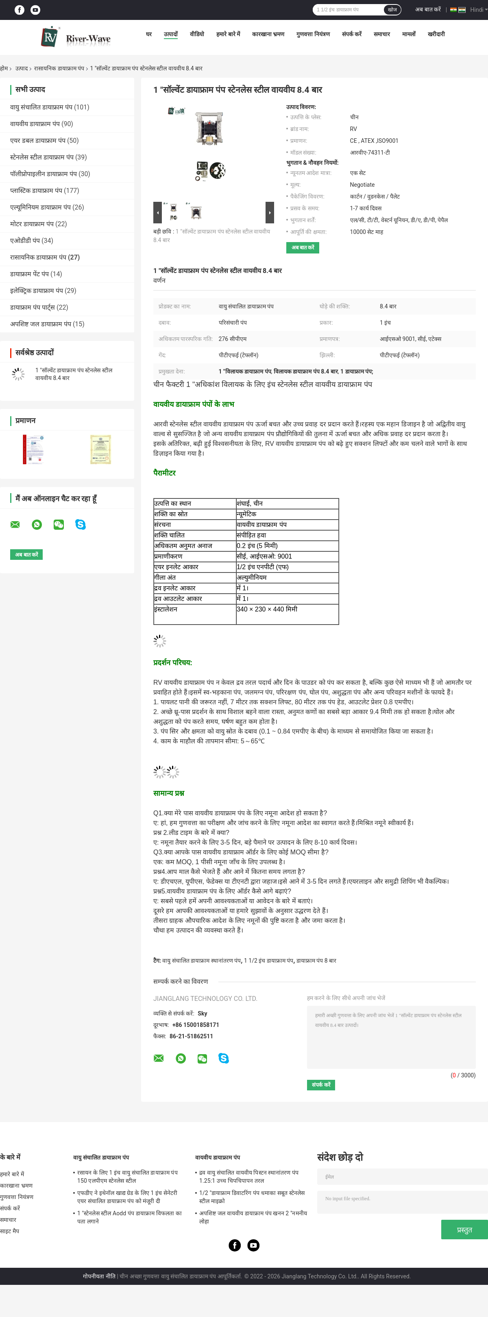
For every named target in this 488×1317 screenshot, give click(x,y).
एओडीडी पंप (25, 241)
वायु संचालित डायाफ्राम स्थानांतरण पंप (201, 960)
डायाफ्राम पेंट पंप (29, 274)
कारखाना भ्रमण (268, 34)
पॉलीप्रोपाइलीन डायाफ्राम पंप (43, 174)
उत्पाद (21, 68)
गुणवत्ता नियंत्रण (312, 34)
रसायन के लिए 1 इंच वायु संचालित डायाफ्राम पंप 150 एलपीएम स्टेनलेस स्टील (127, 1176)
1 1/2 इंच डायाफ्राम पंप (268, 960)
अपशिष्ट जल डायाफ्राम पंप (40, 324)
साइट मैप (9, 1231)
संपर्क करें (352, 34)
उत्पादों (171, 34)
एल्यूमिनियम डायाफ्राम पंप (40, 207)
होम (4, 68)
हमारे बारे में (228, 34)
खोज (392, 10)
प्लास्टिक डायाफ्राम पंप (36, 190)
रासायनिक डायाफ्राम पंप (59, 68)
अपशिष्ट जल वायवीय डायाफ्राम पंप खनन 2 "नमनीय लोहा (253, 1217)
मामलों (409, 34)
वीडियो (197, 34)
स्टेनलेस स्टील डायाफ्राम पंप (42, 157)
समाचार (382, 34)
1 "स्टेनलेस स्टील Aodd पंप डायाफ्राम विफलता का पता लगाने (129, 1217)
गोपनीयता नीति (99, 1276)
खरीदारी (436, 34)
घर (149, 34)
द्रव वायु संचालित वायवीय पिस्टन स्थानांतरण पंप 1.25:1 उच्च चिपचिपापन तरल (248, 1176)
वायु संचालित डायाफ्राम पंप (41, 107)
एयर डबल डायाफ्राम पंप (37, 140)
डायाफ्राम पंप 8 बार (316, 960)
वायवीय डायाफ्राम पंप (35, 124)
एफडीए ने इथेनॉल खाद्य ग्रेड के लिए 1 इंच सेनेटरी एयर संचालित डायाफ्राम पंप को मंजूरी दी (127, 1197)
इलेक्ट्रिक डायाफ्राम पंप (36, 291)
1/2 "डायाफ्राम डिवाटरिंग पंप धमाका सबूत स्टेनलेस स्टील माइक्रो (252, 1197)
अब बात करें (428, 9)
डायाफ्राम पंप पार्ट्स (32, 307)
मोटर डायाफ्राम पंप (32, 224)
